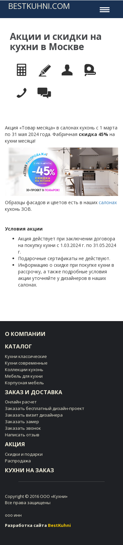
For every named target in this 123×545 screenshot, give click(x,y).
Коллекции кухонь (24, 369)
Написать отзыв (22, 435)
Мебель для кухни (24, 376)
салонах (108, 202)
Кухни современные (26, 363)
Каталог (18, 346)
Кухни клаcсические (26, 356)
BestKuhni (59, 525)
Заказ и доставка (33, 392)
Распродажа (18, 461)
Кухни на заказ (29, 470)
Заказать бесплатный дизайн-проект (44, 408)
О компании (25, 334)
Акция (15, 444)
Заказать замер (22, 421)
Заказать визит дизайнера (34, 415)
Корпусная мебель (24, 383)
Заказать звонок (23, 428)
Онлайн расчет (21, 402)
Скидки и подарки (24, 454)
